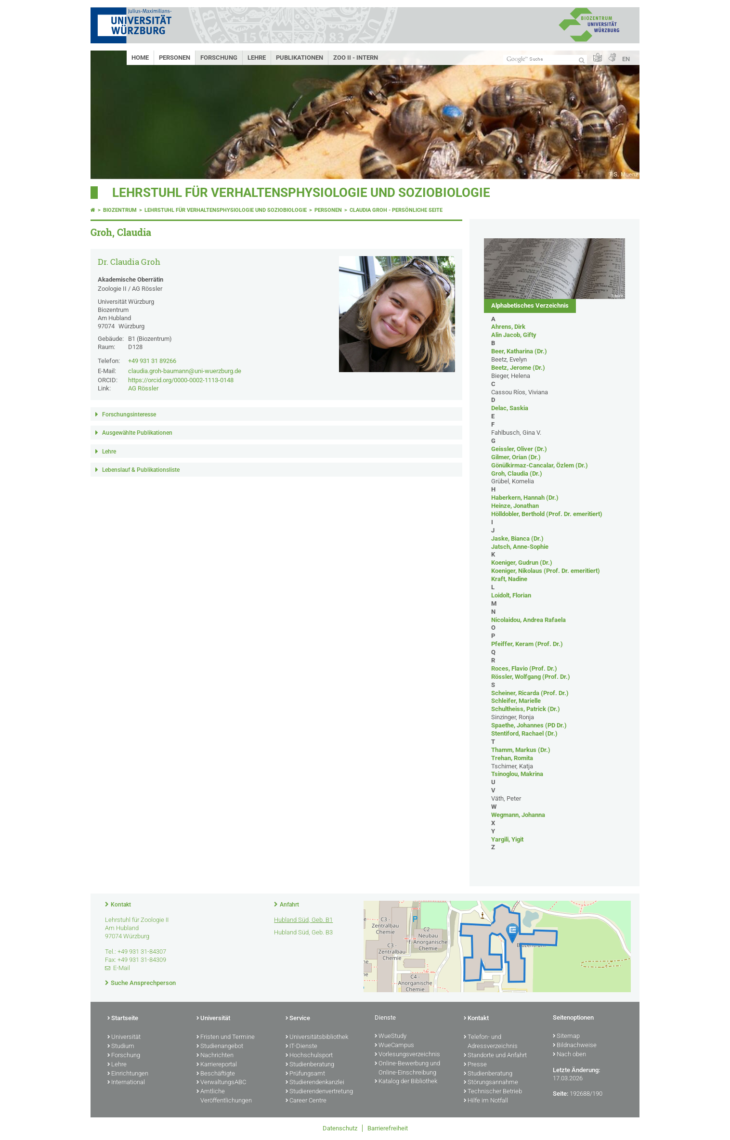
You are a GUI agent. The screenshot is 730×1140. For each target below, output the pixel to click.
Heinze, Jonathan (515, 505)
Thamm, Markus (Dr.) (520, 749)
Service (298, 1018)
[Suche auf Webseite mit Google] (545, 59)
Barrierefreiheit (387, 1128)
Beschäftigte (215, 1074)
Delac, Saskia (509, 408)
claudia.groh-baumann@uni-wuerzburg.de (184, 371)
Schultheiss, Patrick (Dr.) (525, 708)
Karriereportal (216, 1065)
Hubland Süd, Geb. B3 (303, 932)
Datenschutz (340, 1128)
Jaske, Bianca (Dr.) (517, 538)
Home (140, 57)
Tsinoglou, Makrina (517, 773)
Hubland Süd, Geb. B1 (303, 919)
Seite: (560, 1093)
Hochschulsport (309, 1055)
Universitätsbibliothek (317, 1037)
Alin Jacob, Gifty (513, 334)
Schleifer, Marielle (516, 700)
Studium (120, 1046)
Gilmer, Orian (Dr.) (516, 457)
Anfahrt (289, 904)
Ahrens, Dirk (508, 326)
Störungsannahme (491, 1082)
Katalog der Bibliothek (406, 1081)
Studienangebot (219, 1046)
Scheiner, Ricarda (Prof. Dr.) (530, 693)
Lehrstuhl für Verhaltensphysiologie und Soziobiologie (301, 192)
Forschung (218, 57)
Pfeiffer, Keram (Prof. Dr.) (527, 644)
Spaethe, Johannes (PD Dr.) (529, 725)
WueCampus (394, 1045)
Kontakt (121, 904)
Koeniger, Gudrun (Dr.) (521, 562)
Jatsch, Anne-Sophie (519, 546)
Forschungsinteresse (129, 414)
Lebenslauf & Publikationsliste (141, 469)
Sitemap (566, 1036)
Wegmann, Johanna (518, 814)
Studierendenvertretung (319, 1092)
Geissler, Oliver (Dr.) (519, 449)
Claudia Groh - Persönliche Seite (396, 210)
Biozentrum (120, 210)
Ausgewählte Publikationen (137, 432)
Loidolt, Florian (511, 595)
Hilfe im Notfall (486, 1101)
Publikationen (299, 57)
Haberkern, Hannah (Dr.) (525, 497)
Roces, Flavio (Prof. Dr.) (524, 668)
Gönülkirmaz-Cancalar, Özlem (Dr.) (539, 465)
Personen (174, 57)
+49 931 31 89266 (152, 360)
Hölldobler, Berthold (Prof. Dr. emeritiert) (546, 514)
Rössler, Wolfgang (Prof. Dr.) (530, 676)
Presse (475, 1065)
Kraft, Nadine (509, 579)
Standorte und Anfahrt (495, 1055)
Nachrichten (215, 1055)
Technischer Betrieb (493, 1092)
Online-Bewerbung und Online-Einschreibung (407, 1068)
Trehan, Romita (512, 758)
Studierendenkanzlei (315, 1082)
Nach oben (569, 1054)
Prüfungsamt (305, 1074)
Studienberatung (310, 1065)
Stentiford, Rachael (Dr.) (524, 733)
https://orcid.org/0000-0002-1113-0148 (181, 380)
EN (626, 59)
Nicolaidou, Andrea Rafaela (528, 619)
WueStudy (390, 1036)
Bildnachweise (575, 1045)
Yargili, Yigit (507, 839)
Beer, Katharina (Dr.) (519, 351)
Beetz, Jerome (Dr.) (518, 367)
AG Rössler (143, 388)
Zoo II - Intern (355, 57)
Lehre (257, 57)
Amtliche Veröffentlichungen (224, 1096)
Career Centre (306, 1101)
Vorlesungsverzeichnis (407, 1054)
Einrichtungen (127, 1074)
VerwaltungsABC (221, 1082)
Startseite (122, 1018)
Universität (124, 1037)
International (126, 1082)
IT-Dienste (301, 1046)
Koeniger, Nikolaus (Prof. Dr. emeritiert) (545, 570)
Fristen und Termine (225, 1037)
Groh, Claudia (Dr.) (516, 473)
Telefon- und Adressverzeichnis (491, 1042)
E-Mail (121, 968)
